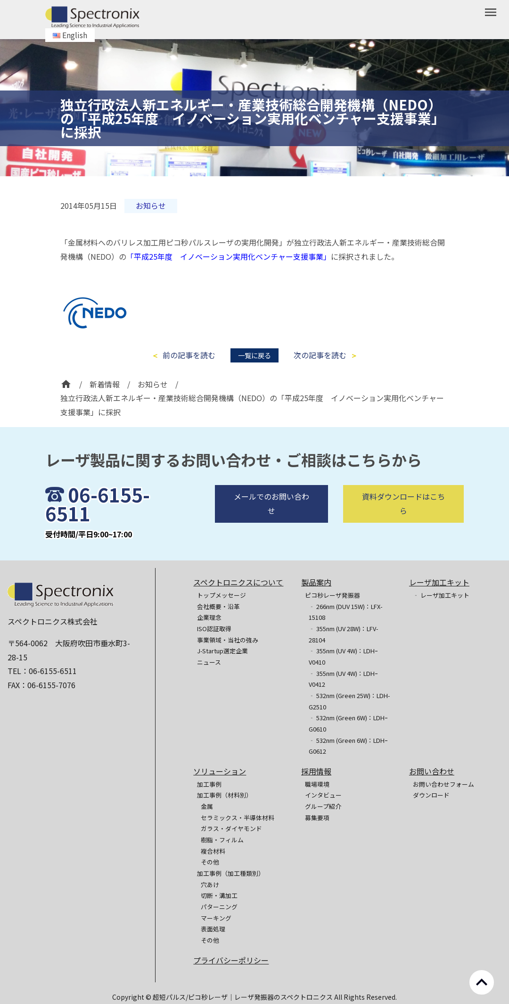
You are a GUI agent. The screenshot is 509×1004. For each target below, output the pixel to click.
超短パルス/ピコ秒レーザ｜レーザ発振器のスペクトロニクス (243, 997)
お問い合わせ (431, 771)
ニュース (209, 662)
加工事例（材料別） (224, 794)
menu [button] (490, 12)
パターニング (219, 906)
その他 (210, 861)
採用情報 (316, 771)
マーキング (216, 917)
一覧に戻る (254, 355)
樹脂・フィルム (222, 839)
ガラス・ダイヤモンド (231, 828)
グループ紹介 (323, 806)
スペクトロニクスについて (238, 582)
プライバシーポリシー (231, 960)
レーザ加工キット (439, 582)
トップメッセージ (221, 595)
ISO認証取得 (214, 628)
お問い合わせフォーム (443, 784)
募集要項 (317, 817)
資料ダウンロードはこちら (403, 526)
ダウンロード (431, 794)
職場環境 (317, 784)
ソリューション (219, 771)
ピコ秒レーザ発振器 (332, 595)
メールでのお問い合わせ (271, 526)
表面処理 (213, 928)
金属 (207, 806)
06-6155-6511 (97, 526)
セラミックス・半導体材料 (237, 817)
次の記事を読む (320, 355)
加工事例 (209, 784)
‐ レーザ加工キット (441, 595)
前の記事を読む (189, 355)
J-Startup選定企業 (222, 650)
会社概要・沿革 (218, 606)
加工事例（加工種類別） (230, 873)
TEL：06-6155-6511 (42, 670)
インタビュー (323, 794)
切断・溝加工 (219, 895)
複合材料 (213, 851)
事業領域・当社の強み (227, 639)
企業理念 (209, 617)
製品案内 (316, 582)
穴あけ (210, 884)
